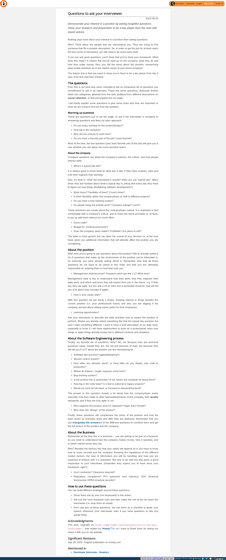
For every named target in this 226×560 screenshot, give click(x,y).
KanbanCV (179, 558)
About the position (81, 250)
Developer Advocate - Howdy (90, 552)
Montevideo (191, 4)
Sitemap (196, 558)
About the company (79, 153)
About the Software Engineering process (96, 338)
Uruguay (199, 4)
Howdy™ (107, 528)
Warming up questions (81, 112)
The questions (77, 83)
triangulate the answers (86, 422)
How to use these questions (87, 486)
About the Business (81, 432)
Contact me (219, 4)
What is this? (208, 4)
